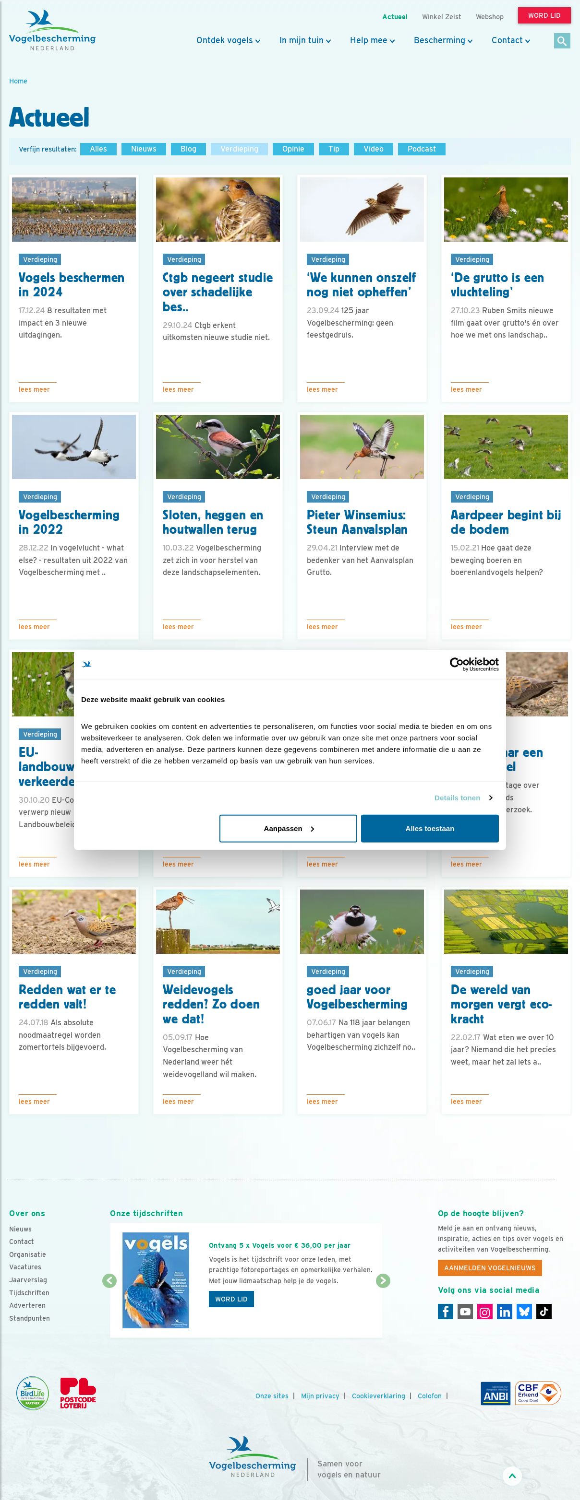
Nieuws (144, 148)
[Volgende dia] (382, 1310)
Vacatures (25, 1267)
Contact (507, 40)
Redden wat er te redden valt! (67, 997)
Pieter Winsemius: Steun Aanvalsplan (357, 522)
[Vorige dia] (109, 1310)
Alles (98, 148)
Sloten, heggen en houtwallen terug (213, 522)
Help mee (368, 40)
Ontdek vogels (224, 40)
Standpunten (29, 1318)
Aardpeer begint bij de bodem (506, 522)
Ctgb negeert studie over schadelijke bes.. (218, 292)
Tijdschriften (29, 1293)
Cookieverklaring (378, 1396)
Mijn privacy (320, 1396)
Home (18, 81)
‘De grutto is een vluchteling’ (497, 285)
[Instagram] (485, 1311)
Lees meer (34, 389)
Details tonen (457, 798)
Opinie (293, 148)
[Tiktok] (544, 1311)
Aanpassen (289, 828)
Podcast (422, 148)
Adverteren (27, 1305)
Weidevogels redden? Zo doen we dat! (211, 1005)
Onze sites (272, 1396)
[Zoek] (562, 41)
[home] (52, 30)
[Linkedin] (504, 1311)
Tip (333, 148)
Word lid (231, 1299)
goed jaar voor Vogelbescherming (357, 997)
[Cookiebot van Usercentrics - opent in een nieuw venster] (457, 664)
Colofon (430, 1396)
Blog (188, 148)
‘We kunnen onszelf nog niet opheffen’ (361, 285)
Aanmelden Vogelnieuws (490, 1268)
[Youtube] (465, 1311)
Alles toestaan (430, 828)
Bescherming (439, 40)
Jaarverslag (28, 1280)
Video (373, 148)
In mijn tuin (301, 40)
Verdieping (239, 148)
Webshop (490, 16)
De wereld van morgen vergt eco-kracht (501, 1005)
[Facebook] (445, 1311)
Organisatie (27, 1254)
